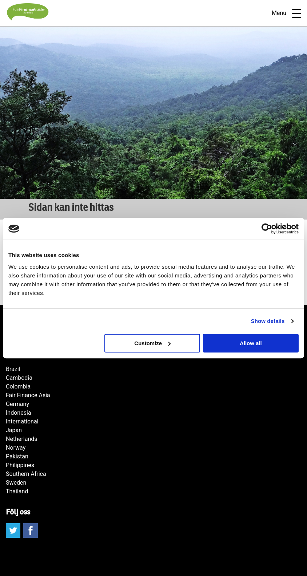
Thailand (17, 491)
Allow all (251, 343)
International (22, 421)
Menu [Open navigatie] (286, 13)
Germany (17, 404)
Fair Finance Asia (28, 395)
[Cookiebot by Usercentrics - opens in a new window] (267, 228)
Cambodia (19, 377)
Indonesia (18, 412)
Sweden (16, 482)
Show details (268, 321)
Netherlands (21, 438)
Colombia (18, 386)
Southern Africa (26, 473)
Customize (152, 343)
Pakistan (17, 456)
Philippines (20, 465)
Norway (15, 447)
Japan (14, 430)
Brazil (13, 369)
